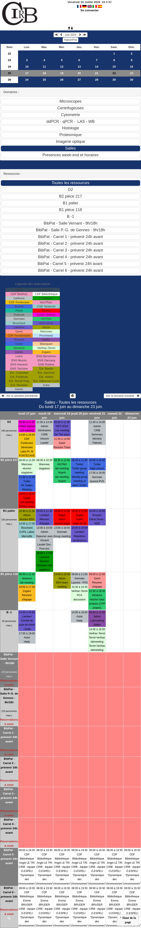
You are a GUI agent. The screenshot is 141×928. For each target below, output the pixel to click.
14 (96, 66)
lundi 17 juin (26, 413)
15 (114, 66)
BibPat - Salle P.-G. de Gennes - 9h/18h (9, 696)
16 (131, 66)
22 (9, 53)
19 (61, 73)
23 (9, 60)
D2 (9, 421)
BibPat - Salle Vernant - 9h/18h (9, 659)
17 (27, 73)
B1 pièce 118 (9, 574)
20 (79, 73)
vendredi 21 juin (97, 415)
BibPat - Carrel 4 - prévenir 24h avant (9, 826)
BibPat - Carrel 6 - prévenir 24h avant (9, 894)
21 (96, 73)
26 (9, 79)
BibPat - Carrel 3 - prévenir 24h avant (9, 796)
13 (79, 66)
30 (131, 79)
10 (27, 66)
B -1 (9, 612)
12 (61, 66)
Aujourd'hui (70, 39)
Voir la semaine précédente (20, 395)
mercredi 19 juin (62, 415)
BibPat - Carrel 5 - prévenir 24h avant (9, 856)
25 (9, 73)
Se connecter (90, 10)
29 (114, 79)
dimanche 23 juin (132, 415)
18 (44, 73)
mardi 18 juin (44, 415)
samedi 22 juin (114, 415)
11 (44, 66)
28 (96, 79)
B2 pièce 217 (9, 460)
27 (79, 79)
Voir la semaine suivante (122, 395)
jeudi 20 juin (79, 413)
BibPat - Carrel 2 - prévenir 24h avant (9, 765)
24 (9, 66)
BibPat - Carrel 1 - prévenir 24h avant (9, 735)
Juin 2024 (70, 34)
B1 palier (9, 510)
